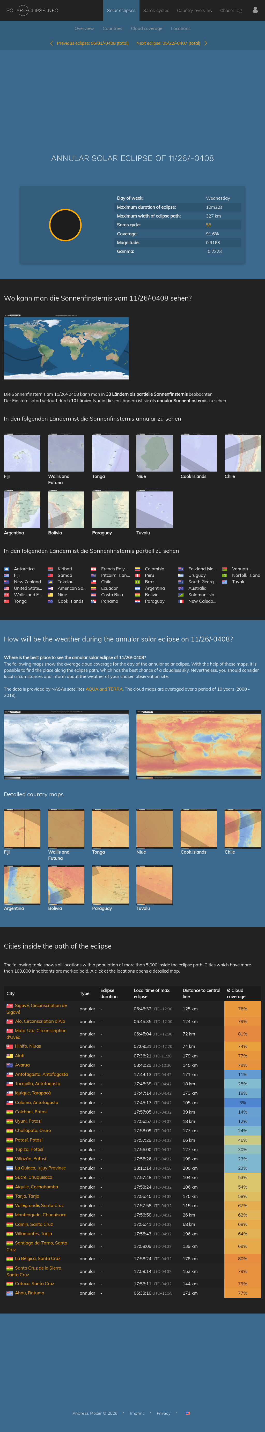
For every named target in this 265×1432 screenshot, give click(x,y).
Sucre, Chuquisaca (33, 1177)
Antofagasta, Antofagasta (41, 1074)
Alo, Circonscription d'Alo (40, 1021)
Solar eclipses (121, 10)
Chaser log (231, 10)
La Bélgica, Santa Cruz (38, 1258)
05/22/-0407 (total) (172, 43)
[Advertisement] (132, 94)
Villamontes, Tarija (33, 1233)
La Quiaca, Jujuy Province (40, 1167)
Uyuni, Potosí (28, 1121)
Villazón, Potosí (30, 1158)
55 (208, 224)
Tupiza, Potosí (29, 1149)
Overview (84, 28)
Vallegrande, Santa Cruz (39, 1205)
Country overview (194, 10)
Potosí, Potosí (28, 1140)
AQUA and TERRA (104, 689)
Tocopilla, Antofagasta (37, 1083)
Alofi (19, 1055)
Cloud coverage (146, 28)
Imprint (137, 1413)
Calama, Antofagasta (36, 1102)
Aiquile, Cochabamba (36, 1186)
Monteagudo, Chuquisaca (41, 1214)
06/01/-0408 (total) (89, 43)
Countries (112, 28)
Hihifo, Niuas (28, 1046)
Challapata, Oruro (33, 1130)
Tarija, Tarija (27, 1196)
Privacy (164, 1413)
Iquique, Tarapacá (33, 1092)
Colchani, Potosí (31, 1111)
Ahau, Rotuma (29, 1292)
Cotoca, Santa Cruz (34, 1283)
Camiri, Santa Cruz (34, 1224)
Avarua (22, 1065)
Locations (180, 28)
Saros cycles (156, 10)
